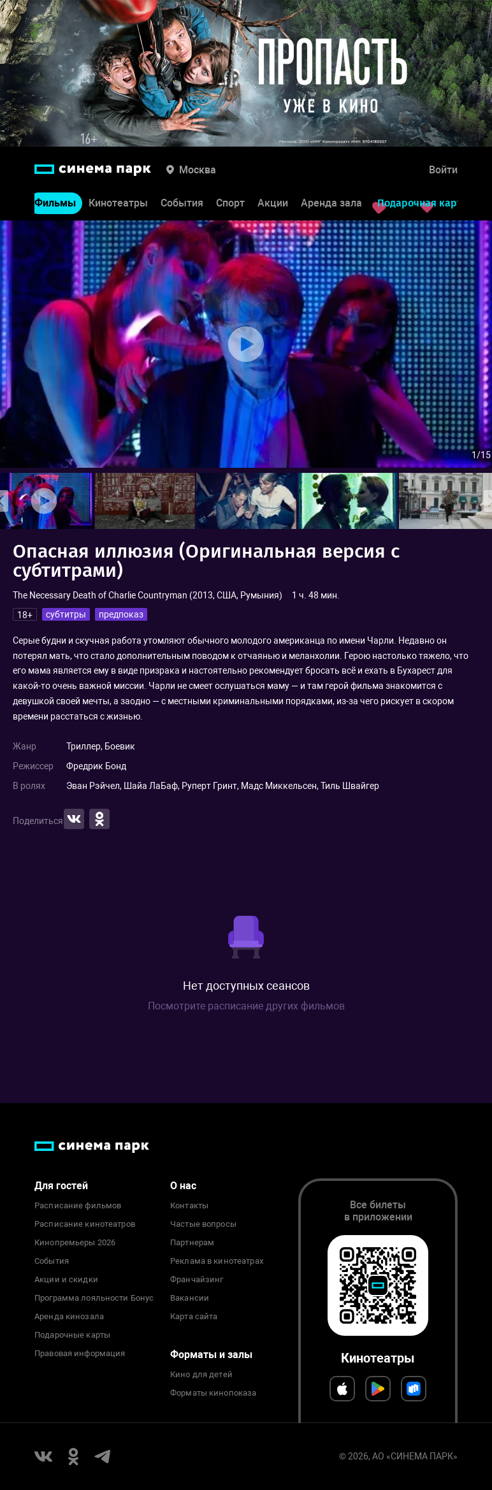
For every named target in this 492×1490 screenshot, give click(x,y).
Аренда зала (331, 203)
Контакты (189, 1205)
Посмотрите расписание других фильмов (246, 1006)
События (182, 203)
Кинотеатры (118, 203)
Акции (272, 203)
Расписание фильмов (77, 1205)
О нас (183, 1186)
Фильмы (55, 203)
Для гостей (61, 1186)
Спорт (230, 203)
